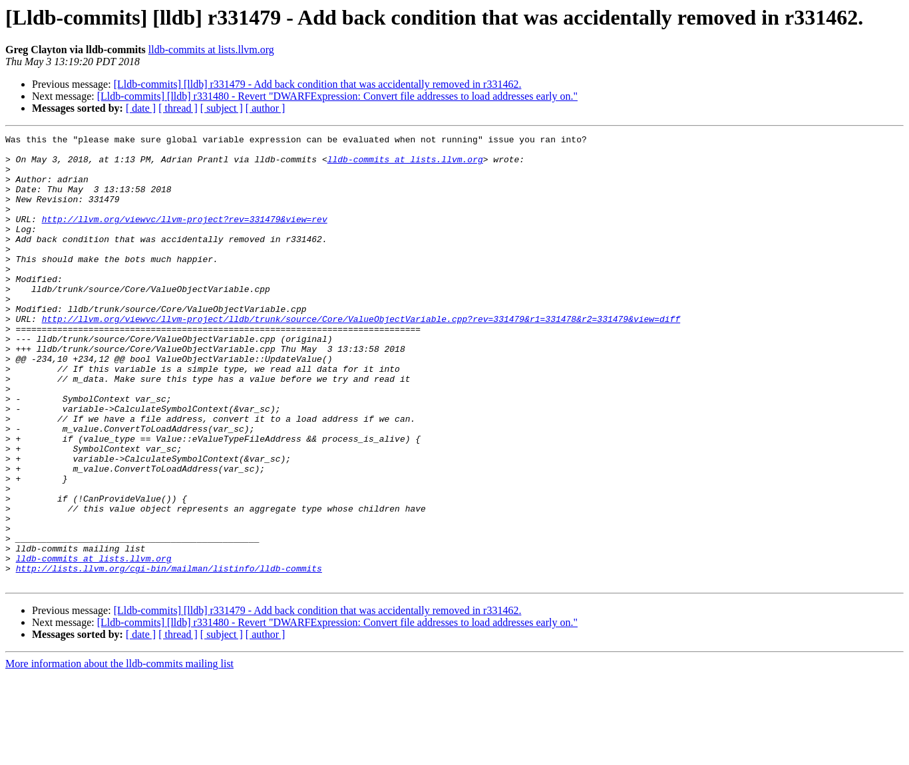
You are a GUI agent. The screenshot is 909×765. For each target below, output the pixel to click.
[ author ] (265, 108)
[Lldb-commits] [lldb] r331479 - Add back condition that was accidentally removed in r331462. (318, 84)
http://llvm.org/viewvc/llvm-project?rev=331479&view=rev (184, 237)
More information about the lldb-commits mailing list (119, 753)
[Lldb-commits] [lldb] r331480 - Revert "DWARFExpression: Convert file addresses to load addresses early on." (337, 96)
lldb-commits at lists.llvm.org (211, 49)
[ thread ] (178, 108)
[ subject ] (221, 108)
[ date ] (141, 108)
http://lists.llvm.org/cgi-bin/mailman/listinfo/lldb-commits (169, 656)
